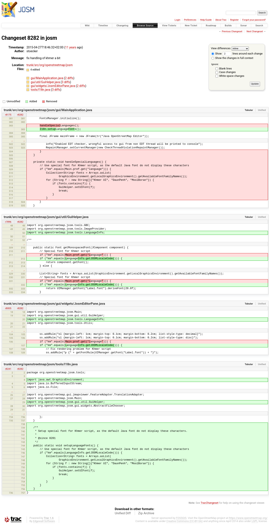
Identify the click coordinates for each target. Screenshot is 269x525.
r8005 (8, 308)
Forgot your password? (254, 20)
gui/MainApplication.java (47, 78)
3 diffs (66, 82)
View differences (221, 48)
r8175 (8, 114)
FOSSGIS (181, 518)
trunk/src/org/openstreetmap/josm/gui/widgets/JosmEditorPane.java (54, 304)
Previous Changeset (232, 31)
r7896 (8, 221)
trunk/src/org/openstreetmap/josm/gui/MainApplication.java (48, 110)
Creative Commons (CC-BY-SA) (184, 521)
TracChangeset (210, 502)
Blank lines (225, 68)
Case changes (227, 72)
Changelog (122, 25)
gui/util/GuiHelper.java (46, 82)
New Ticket (191, 25)
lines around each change (242, 53)
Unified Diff (123, 513)
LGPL (255, 521)
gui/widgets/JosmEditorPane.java (53, 86)
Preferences (190, 20)
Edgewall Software (44, 521)
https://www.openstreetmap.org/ (248, 518)
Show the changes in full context (232, 58)
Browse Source (145, 25)
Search (259, 25)
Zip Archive (146, 513)
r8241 (8, 368)
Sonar (243, 25)
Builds (228, 25)
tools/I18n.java (41, 89)
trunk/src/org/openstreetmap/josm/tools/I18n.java (41, 364)
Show (216, 53)
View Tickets (169, 25)
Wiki (87, 25)
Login (177, 20)
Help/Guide (206, 20)
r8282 (20, 114)
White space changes (231, 75)
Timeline (103, 25)
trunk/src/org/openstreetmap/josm (49, 65)
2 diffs (69, 78)
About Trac (221, 20)
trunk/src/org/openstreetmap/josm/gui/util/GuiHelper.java (46, 217)
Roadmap (211, 25)
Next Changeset (255, 31)
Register (234, 20)
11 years (70, 47)
